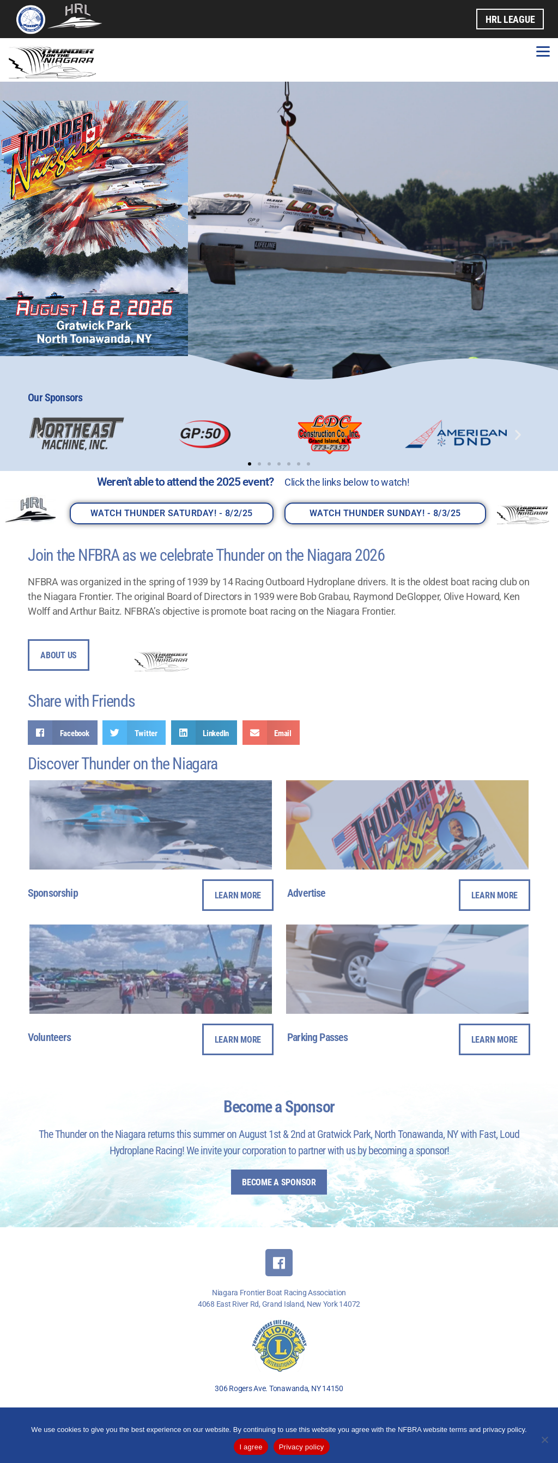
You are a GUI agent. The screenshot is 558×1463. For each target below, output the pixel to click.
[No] (544, 1439)
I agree (250, 1447)
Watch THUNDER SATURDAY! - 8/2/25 (171, 513)
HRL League (510, 19)
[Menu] (543, 50)
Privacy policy (301, 1447)
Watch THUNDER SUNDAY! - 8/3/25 (385, 513)
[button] (40, 434)
